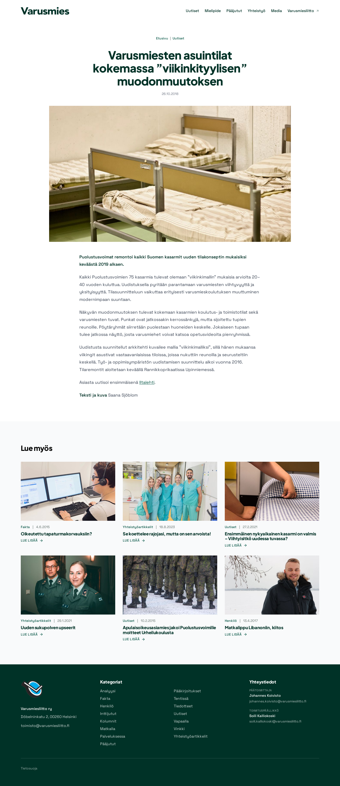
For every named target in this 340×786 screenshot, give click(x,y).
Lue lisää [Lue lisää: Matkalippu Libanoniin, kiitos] (236, 634)
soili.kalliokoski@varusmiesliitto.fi (275, 721)
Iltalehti (146, 382)
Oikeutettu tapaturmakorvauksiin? (56, 533)
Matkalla (107, 728)
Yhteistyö (256, 10)
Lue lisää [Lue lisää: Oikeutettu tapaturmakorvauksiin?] (32, 540)
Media (276, 10)
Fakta (25, 527)
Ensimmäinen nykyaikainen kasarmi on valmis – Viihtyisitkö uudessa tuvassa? (270, 536)
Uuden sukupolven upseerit (48, 627)
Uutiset (192, 10)
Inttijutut (108, 713)
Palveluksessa (112, 736)
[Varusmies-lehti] (45, 11)
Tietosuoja (29, 768)
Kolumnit (108, 721)
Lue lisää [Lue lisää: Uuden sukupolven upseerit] (32, 634)
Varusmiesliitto (303, 10)
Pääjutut (234, 10)
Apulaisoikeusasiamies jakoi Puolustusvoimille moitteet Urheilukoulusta (169, 630)
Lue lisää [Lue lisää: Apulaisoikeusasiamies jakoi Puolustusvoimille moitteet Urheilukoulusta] (134, 639)
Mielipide (213, 10)
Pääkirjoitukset (187, 690)
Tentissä (181, 698)
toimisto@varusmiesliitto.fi (45, 725)
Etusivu (162, 38)
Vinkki (179, 728)
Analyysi (107, 690)
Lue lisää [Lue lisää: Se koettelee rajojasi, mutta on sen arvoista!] (134, 540)
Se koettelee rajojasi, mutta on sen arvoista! (167, 533)
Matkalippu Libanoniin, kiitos (254, 627)
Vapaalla (181, 721)
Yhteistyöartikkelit (138, 527)
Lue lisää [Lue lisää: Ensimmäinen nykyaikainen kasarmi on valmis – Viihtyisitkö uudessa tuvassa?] (236, 545)
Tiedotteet (183, 706)
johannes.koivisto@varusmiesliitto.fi (277, 701)
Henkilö (231, 621)
